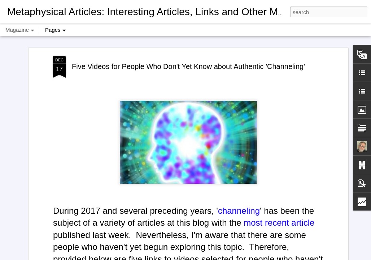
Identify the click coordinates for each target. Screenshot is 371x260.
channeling (239, 206)
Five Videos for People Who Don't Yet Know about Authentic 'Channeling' (188, 61)
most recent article (279, 217)
